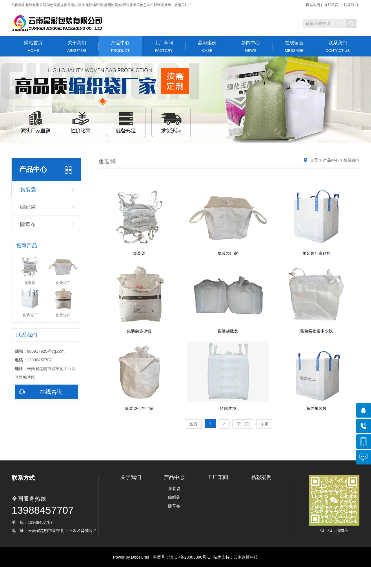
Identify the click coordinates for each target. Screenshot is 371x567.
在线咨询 (39, 392)
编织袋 (28, 207)
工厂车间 (164, 46)
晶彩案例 (207, 46)
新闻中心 (250, 46)
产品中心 (120, 46)
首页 (193, 424)
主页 (314, 160)
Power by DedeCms (131, 557)
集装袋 (28, 190)
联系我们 (351, 5)
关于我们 (77, 46)
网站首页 (33, 46)
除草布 (28, 224)
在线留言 (331, 5)
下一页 (243, 424)
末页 (265, 424)
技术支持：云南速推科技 (234, 557)
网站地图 (313, 5)
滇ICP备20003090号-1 (189, 557)
